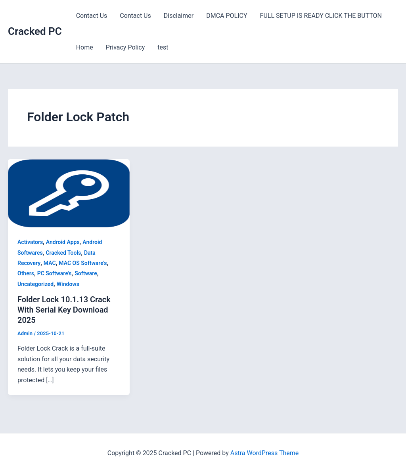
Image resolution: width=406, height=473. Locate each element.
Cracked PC (35, 31)
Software (86, 273)
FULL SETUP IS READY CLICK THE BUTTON (321, 15)
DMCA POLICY (226, 15)
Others (25, 273)
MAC (50, 263)
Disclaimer (178, 15)
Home (84, 47)
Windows (68, 284)
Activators (30, 242)
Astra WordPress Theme (264, 453)
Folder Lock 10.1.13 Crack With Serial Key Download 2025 (64, 310)
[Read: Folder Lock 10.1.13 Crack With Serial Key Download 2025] (69, 192)
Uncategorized (35, 284)
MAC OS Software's (83, 263)
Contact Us (91, 15)
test (162, 47)
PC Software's (54, 273)
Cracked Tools (63, 253)
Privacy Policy (125, 47)
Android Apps (63, 242)
